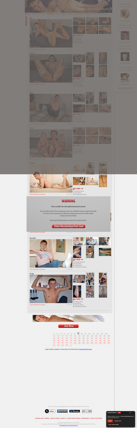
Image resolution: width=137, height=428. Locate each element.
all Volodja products (78, 191)
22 (83, 336)
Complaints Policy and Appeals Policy (68, 425)
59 (62, 342)
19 (71, 336)
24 (92, 336)
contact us (63, 418)
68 (100, 342)
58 (58, 342)
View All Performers (85, 349)
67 (96, 342)
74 (66, 345)
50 (83, 340)
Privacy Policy (86, 406)
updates (47, 418)
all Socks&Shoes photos (80, 194)
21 (79, 336)
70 (108, 342)
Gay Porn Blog (55, 418)
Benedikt (33, 238)
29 (54, 338)
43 (54, 340)
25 (96, 336)
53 (96, 340)
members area (39, 418)
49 (79, 340)
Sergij (32, 273)
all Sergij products (78, 301)
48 (75, 340)
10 (89, 333)
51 (87, 340)
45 (62, 340)
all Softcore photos (78, 305)
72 (58, 345)
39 (96, 338)
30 (58, 338)
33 (71, 338)
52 (92, 340)
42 (108, 338)
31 (62, 338)
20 (75, 336)
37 (87, 338)
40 (100, 338)
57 (54, 342)
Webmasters (85, 418)
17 (62, 336)
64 (83, 342)
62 (75, 342)
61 (71, 342)
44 (58, 340)
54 (100, 340)
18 (66, 336)
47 (71, 340)
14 (106, 333)
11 (93, 333)
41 (104, 338)
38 (92, 338)
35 (79, 338)
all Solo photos (77, 193)
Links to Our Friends (96, 418)
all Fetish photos (77, 265)
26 (100, 336)
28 (108, 336)
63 (79, 342)
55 (104, 340)
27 (104, 336)
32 (66, 338)
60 (66, 342)
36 (83, 338)
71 (54, 345)
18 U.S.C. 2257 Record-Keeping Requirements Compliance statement (65, 406)
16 (58, 336)
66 (92, 342)
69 (104, 342)
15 (54, 336)
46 (66, 340)
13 (101, 333)
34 (75, 338)
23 (87, 336)
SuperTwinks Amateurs (74, 418)
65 (87, 342)
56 (108, 340)
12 (97, 333)
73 (62, 345)
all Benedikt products (79, 262)
